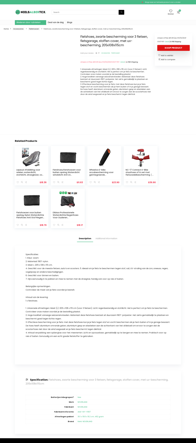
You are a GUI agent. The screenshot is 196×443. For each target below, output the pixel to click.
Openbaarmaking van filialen (108, 416)
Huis (74, 408)
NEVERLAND (82, 359)
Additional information (106, 195)
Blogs (69, 22)
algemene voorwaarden (109, 411)
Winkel (75, 411)
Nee (79, 354)
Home (6, 29)
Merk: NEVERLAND (85, 378)
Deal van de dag (56, 22)
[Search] (121, 12)
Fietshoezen (34, 29)
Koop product (173, 47)
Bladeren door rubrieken (28, 22)
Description (85, 195)
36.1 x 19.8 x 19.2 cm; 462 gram (91, 374)
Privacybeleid (104, 408)
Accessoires (18, 29)
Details (122, 62)
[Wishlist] (170, 11)
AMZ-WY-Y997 (84, 369)
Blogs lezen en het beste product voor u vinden (162, 2)
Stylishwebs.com (39, 439)
